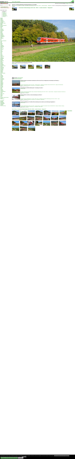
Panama (1, 72)
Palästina (1, 71)
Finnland (1, 33)
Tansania (1, 89)
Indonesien (1, 38)
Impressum (18, 1)
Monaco (1, 62)
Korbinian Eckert (22, 88)
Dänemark (1, 29)
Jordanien (1, 45)
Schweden (1, 79)
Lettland (1, 54)
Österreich (1, 70)
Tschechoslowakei (2, 91)
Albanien (1, 18)
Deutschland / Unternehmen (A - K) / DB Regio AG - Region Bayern (35, 85)
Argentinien (2, 20)
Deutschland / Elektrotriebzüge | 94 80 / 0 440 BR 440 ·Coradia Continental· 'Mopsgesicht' (35, 7)
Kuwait (1, 53)
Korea (1, 50)
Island (1, 41)
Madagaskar (2, 58)
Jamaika (1, 43)
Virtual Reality (2, 102)
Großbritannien (2, 36)
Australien (1, 22)
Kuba (1, 52)
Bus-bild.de (3, 12)
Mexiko (1, 61)
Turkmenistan (2, 93)
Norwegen (1, 69)
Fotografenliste (2, 103)
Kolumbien (1, 49)
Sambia (1, 77)
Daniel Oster (22, 95)
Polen (1, 74)
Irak (0, 39)
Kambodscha (2, 46)
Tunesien (1, 92)
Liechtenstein (2, 56)
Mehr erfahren (24, 456)
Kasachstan (2, 48)
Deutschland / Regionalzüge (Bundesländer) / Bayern (27, 91)
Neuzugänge (2, 100)
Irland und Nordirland (3, 40)
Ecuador (1, 31)
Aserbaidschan (2, 21)
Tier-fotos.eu (4, 16)
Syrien (1, 87)
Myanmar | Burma (2, 65)
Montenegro (2, 64)
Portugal (1, 75)
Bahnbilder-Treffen (3, 23)
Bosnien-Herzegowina (3, 25)
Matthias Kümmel (22, 81)
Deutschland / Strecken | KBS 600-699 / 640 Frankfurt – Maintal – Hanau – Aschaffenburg (31, 98)
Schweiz (1, 80)
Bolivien (1, 24)
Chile (1, 27)
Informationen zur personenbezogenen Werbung (61, 455)
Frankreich (1, 34)
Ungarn (1, 95)
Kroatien (1, 51)
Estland (1, 32)
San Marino (2, 78)
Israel (1, 42)
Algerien (1, 19)
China (1, 28)
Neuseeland (2, 67)
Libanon (1, 55)
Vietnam (1, 98)
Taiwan (1, 88)
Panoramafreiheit (2, 73)
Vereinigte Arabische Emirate (4, 97)
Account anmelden (71, 3)
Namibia (1, 66)
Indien (1, 37)
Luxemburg (2, 57)
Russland (1, 76)
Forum (13, 1)
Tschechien (2, 90)
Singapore (1, 83)
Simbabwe (1, 82)
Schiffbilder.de (4, 13)
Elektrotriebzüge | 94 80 (32, 5)
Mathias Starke (14, 63)
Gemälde (1, 101)
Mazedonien (2, 60)
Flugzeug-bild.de (4, 14)
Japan (1, 44)
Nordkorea (1, 68)
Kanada (1, 47)
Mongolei (1, 63)
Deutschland (26, 5)
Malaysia (1, 59)
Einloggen (67, 3)
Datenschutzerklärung (3, 105)
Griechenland (2, 35)
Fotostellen (1, 104)
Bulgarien (1, 26)
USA (1, 96)
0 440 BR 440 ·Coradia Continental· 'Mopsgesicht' (44, 5)
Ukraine (1, 94)
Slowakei (1, 84)
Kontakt (15, 1)
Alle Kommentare (20, 77)
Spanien (1, 85)
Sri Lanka (1, 86)
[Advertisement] (16, 14)
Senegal (1, 81)
